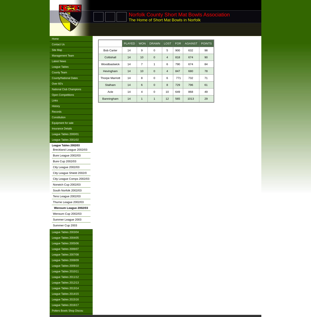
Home (55, 38)
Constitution (58, 117)
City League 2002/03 (66, 167)
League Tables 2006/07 (65, 249)
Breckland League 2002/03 (70, 149)
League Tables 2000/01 (65, 134)
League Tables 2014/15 (65, 293)
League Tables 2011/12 (65, 277)
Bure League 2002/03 (67, 155)
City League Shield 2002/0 (70, 173)
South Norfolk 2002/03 (67, 190)
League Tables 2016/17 (65, 305)
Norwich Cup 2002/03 (67, 184)
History (56, 106)
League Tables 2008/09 (65, 260)
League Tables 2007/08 (65, 254)
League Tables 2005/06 (65, 243)
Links (55, 100)
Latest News (59, 61)
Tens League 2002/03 (67, 196)
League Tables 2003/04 (65, 232)
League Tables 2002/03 (66, 145)
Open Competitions (63, 94)
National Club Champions (66, 89)
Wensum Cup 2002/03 (67, 213)
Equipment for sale (62, 123)
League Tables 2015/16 (65, 299)
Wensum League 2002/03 (71, 208)
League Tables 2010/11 (65, 271)
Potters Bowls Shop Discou (67, 310)
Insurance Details (62, 128)
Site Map (57, 50)
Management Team (63, 55)
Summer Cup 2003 (65, 225)
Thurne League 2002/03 (68, 202)
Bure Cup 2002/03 (64, 161)
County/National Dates (65, 78)
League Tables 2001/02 (65, 139)
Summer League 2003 (67, 219)
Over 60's (57, 83)
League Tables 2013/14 (65, 288)
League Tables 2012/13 (65, 282)
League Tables (60, 66)
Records (57, 111)
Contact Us (58, 44)
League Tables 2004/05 (65, 237)
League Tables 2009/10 (65, 265)
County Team (59, 72)
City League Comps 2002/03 (71, 178)
